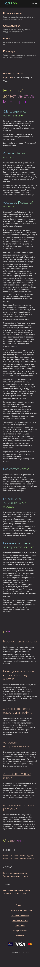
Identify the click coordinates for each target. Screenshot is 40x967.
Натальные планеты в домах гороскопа (18, 859)
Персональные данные (20, 915)
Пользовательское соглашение (20, 910)
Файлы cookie (20, 926)
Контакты (20, 936)
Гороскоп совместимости (20, 641)
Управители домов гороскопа (14, 893)
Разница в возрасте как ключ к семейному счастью (19, 675)
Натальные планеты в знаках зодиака (18, 856)
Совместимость (12, 26)
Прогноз (7, 38)
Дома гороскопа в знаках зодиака (16, 890)
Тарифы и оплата (20, 931)
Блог (6, 632)
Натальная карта (12, 13)
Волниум (10, 3)
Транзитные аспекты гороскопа (15, 876)
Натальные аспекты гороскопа (15, 873)
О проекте (20, 905)
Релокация (9, 51)
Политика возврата (20, 920)
